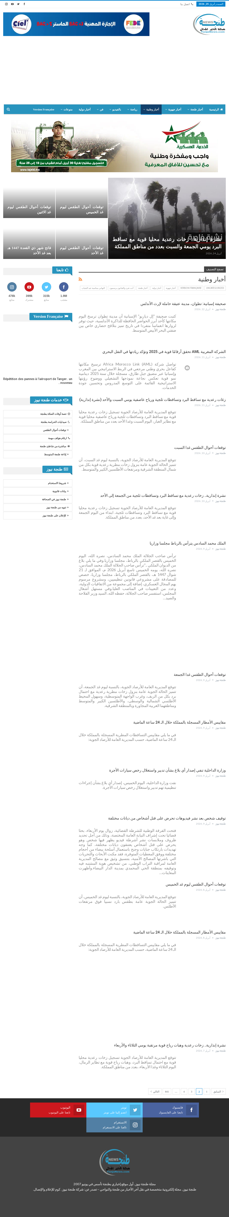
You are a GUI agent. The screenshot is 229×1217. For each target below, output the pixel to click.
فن (101, 109)
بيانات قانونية (59, 491)
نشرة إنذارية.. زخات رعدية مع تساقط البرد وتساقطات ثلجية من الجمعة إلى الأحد (163, 495)
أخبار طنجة (196, 109)
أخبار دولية (85, 109)
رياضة (133, 109)
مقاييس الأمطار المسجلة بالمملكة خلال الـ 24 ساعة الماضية (179, 722)
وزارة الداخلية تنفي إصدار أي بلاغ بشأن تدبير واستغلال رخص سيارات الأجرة (167, 770)
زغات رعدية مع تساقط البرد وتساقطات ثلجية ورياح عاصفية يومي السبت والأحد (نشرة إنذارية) (152, 399)
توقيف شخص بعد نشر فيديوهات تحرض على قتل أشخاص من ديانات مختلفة (167, 818)
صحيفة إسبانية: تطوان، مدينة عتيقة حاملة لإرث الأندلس (183, 303)
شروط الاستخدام (57, 483)
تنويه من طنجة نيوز (56, 507)
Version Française (43, 109)
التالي (155, 1091)
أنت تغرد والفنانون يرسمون (121, 288)
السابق (218, 1091)
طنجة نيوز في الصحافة (54, 499)
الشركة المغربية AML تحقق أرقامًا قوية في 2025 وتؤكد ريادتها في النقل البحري (164, 351)
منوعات (68, 109)
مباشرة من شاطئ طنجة (55, 446)
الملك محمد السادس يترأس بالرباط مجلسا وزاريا (188, 543)
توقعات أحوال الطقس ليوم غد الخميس (196, 884)
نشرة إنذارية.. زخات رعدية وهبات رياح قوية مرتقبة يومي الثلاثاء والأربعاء (170, 1045)
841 (167, 1091)
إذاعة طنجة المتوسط (55, 454)
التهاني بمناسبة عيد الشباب (93, 288)
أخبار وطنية (152, 109)
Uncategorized (215, 288)
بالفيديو (116, 109)
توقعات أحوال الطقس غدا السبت (200, 447)
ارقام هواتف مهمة (59, 438)
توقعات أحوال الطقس (54, 430)
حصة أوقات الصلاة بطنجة (55, 413)
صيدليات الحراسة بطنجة (55, 422)
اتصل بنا (186, 4)
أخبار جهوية (174, 109)
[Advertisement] (114, 68)
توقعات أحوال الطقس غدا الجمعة (200, 674)
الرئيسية (216, 109)
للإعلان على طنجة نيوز (54, 515)
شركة (16, 1209)
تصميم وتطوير (37, 1209)
